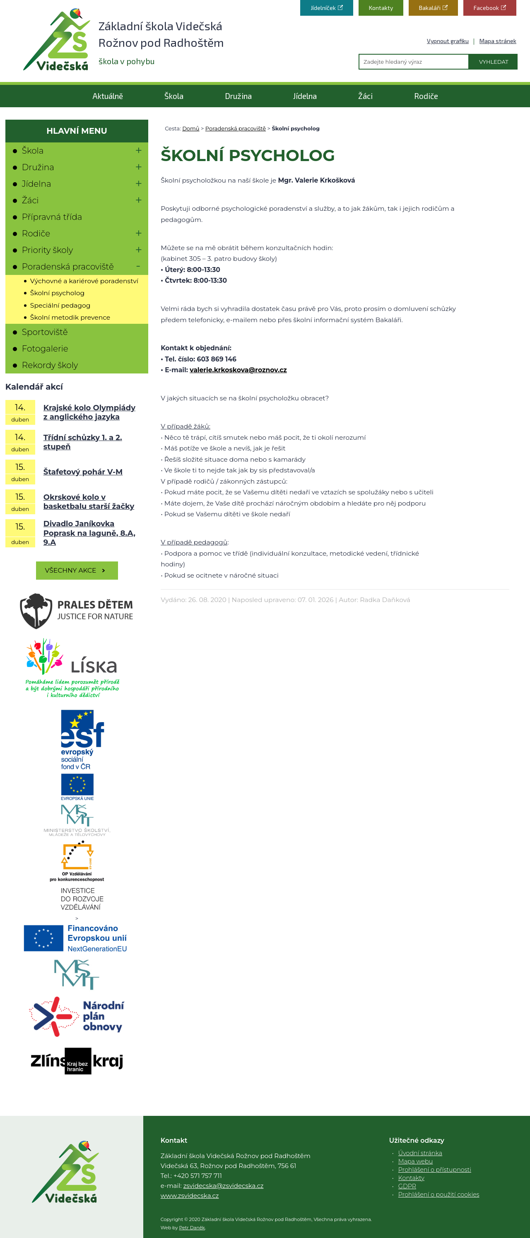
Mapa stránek (497, 40)
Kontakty (381, 7)
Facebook (486, 7)
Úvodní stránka (420, 1153)
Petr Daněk (192, 1228)
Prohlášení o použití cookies (438, 1194)
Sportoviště (45, 332)
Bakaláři (430, 7)
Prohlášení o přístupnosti (434, 1169)
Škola (173, 96)
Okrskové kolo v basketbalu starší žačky (88, 502)
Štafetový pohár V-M (83, 472)
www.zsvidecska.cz (190, 1195)
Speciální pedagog (60, 305)
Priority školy (47, 250)
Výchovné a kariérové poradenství (84, 281)
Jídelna (305, 96)
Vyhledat (493, 61)
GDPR (407, 1186)
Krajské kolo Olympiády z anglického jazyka (89, 412)
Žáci (365, 96)
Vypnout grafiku (448, 40)
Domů (190, 128)
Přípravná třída (52, 217)
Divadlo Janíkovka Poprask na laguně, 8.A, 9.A (89, 533)
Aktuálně (107, 96)
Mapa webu (415, 1161)
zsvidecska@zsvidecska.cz (223, 1186)
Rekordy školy (50, 365)
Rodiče (426, 96)
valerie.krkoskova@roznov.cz (238, 370)
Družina (238, 96)
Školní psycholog (57, 293)
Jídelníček (323, 7)
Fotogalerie (45, 349)
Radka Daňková (385, 600)
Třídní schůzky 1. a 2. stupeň (82, 442)
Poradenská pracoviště (235, 128)
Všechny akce (70, 570)
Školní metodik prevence (70, 317)
